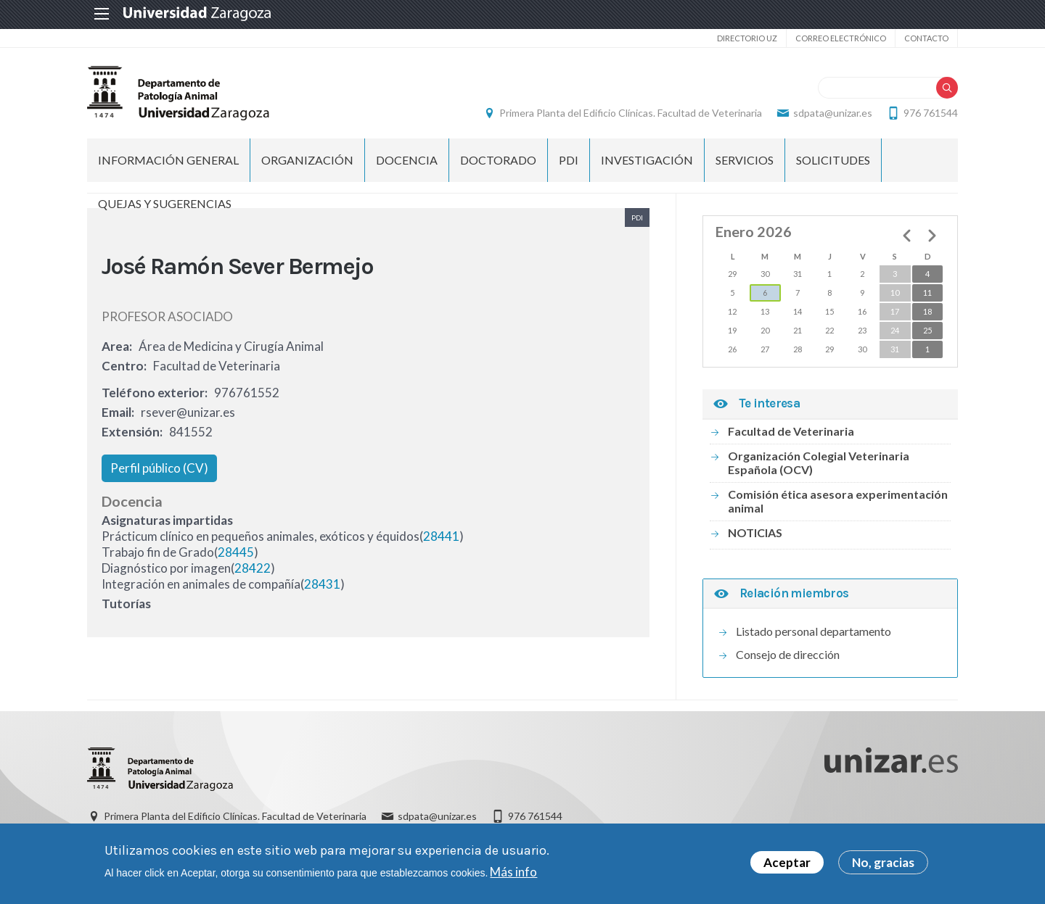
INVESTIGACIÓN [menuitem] (647, 160)
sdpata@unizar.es (832, 113)
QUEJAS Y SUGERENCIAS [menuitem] (164, 203)
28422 (252, 568)
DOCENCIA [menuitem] (407, 160)
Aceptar (787, 862)
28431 (322, 584)
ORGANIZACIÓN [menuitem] (307, 160)
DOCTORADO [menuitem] (498, 160)
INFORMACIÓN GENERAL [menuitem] (168, 160)
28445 (236, 552)
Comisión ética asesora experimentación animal (838, 500)
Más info (513, 871)
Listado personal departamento (813, 631)
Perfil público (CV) (159, 468)
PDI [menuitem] (568, 160)
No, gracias (883, 862)
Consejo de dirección (788, 654)
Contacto (926, 38)
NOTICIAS (755, 532)
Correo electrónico (840, 38)
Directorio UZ (747, 38)
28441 (441, 536)
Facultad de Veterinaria (791, 431)
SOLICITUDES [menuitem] (833, 160)
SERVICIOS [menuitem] (745, 160)
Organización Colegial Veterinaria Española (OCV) (818, 462)
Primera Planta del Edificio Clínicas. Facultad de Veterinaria (630, 113)
